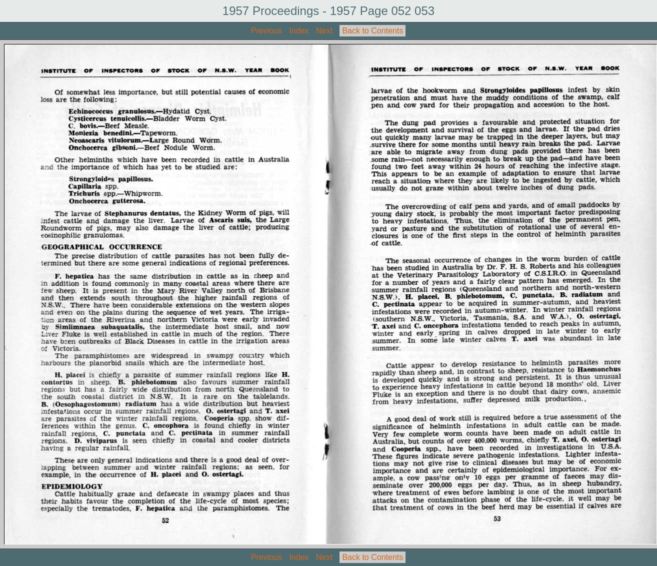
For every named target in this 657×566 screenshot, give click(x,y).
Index (298, 30)
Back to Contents (372, 30)
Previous (266, 30)
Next (324, 30)
